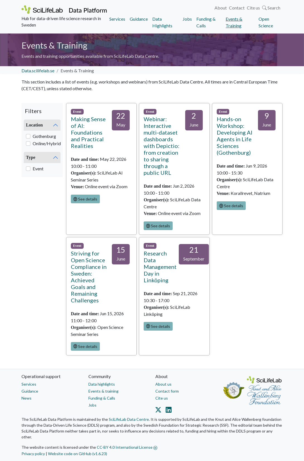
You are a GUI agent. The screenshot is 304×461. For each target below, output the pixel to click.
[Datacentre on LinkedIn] (167, 411)
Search (271, 7)
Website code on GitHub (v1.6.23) (77, 453)
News (26, 398)
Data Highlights (162, 22)
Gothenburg (44, 136)
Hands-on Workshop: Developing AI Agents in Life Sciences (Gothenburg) (234, 136)
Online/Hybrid (47, 143)
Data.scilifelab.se (37, 70)
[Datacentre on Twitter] (159, 411)
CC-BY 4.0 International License (127, 447)
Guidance (139, 19)
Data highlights (101, 384)
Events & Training (234, 22)
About (220, 7)
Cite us (253, 7)
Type (30, 157)
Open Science (266, 22)
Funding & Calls (206, 22)
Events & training (103, 391)
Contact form (167, 391)
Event (38, 168)
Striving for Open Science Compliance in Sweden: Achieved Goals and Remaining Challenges (89, 277)
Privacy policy (33, 453)
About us (163, 384)
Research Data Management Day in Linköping (160, 266)
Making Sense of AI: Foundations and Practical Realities (88, 132)
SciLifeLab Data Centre (129, 419)
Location (34, 125)
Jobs (187, 19)
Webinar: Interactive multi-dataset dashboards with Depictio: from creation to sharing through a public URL (161, 146)
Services (117, 19)
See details (85, 199)
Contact (237, 7)
